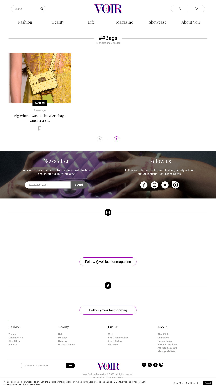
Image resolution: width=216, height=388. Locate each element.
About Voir (191, 22)
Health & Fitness (66, 344)
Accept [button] (208, 383)
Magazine (124, 22)
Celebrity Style (16, 337)
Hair (60, 334)
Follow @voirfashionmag (108, 310)
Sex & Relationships (118, 337)
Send (79, 185)
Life (91, 22)
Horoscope (113, 344)
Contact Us (163, 337)
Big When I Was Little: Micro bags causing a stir (39, 117)
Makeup (62, 337)
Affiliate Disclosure (167, 348)
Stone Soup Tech (114, 377)
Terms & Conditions (168, 344)
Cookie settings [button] (193, 383)
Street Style (15, 341)
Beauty (58, 22)
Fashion (25, 22)
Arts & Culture (115, 341)
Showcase (157, 22)
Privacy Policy (165, 341)
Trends (12, 334)
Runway (13, 344)
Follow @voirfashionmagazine (108, 262)
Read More (179, 383)
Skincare (62, 341)
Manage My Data (166, 351)
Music (111, 334)
